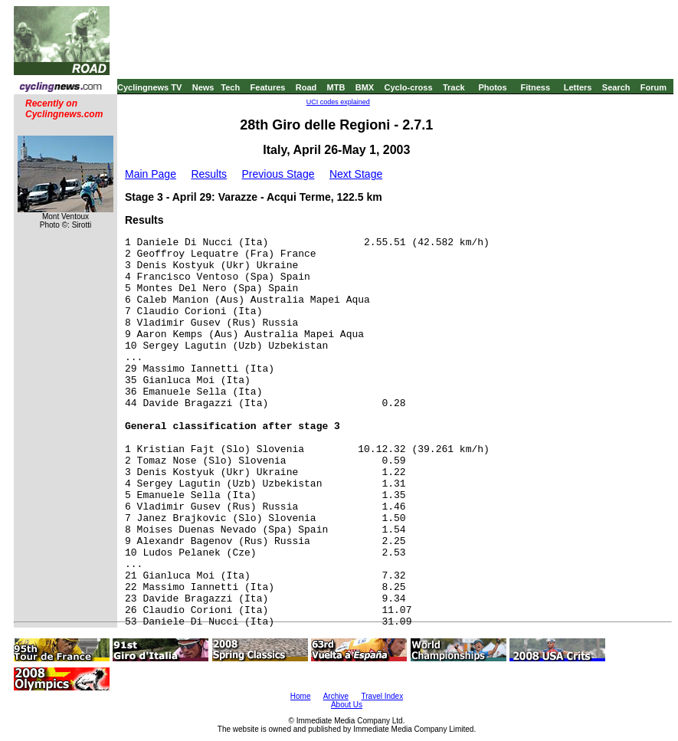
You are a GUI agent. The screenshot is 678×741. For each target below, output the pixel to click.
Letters (578, 87)
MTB (336, 87)
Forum (653, 87)
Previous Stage (278, 174)
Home (300, 696)
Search (616, 87)
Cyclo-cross (409, 87)
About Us (346, 704)
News (203, 87)
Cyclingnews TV (149, 87)
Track (454, 87)
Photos (492, 87)
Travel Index (383, 696)
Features (268, 87)
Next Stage (355, 174)
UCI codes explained (338, 102)
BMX (364, 87)
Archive (336, 696)
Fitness (535, 87)
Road (306, 87)
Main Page (150, 174)
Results (209, 174)
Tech (230, 87)
